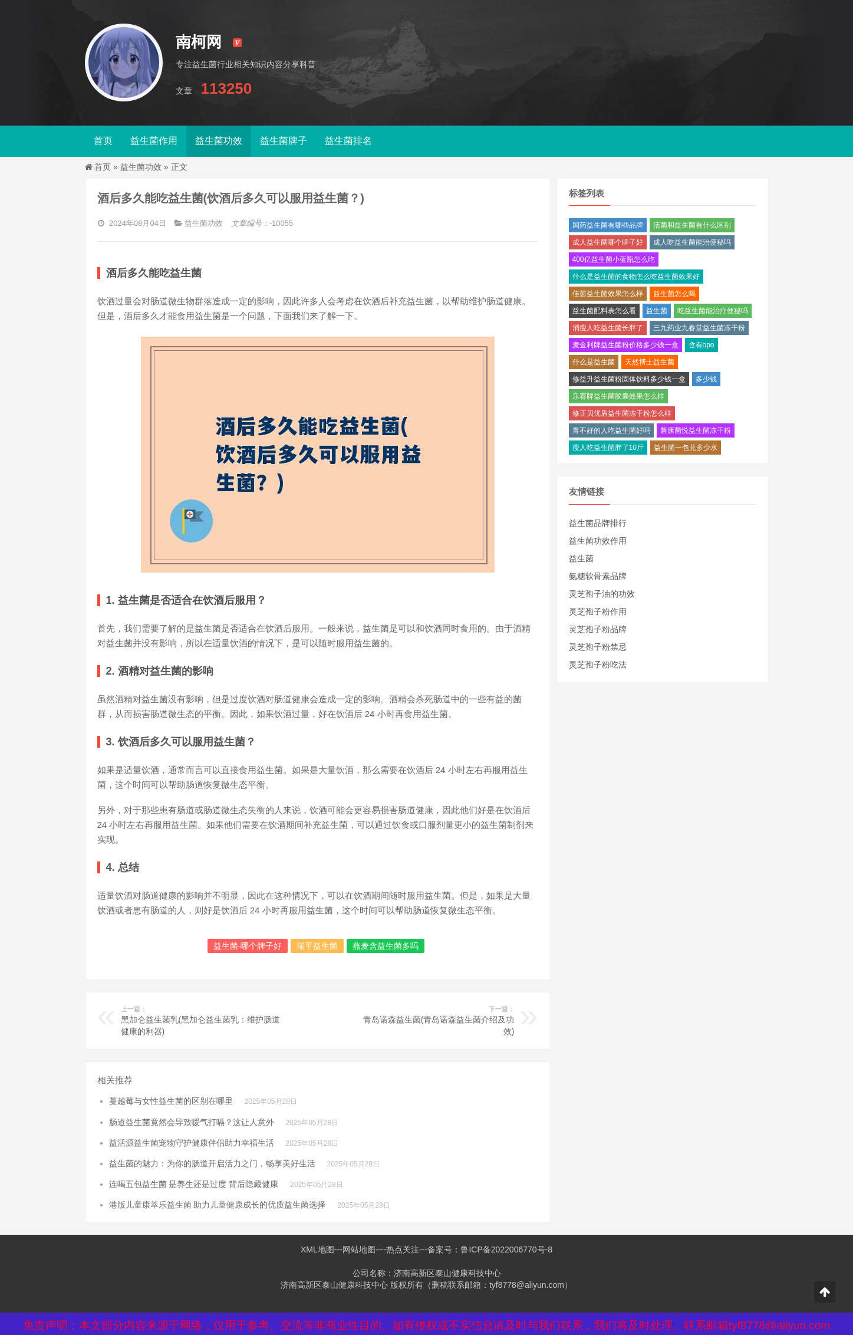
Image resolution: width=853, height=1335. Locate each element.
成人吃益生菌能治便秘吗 (692, 242)
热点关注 (402, 1249)
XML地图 (317, 1249)
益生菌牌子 (283, 141)
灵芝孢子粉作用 (598, 611)
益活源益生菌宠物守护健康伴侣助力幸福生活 (191, 1142)
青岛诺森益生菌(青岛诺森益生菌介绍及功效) (433, 1020)
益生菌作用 (153, 141)
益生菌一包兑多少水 (685, 447)
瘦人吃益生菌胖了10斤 (608, 447)
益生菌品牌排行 (598, 523)
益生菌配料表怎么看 (604, 311)
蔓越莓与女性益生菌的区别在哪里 (171, 1101)
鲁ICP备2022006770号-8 (506, 1249)
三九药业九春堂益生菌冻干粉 (699, 328)
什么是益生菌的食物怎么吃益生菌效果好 (636, 276)
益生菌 (656, 311)
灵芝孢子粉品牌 (598, 629)
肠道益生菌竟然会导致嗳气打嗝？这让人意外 (191, 1122)
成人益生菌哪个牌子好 (607, 242)
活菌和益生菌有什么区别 (692, 225)
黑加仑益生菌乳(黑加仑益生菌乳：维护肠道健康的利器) (201, 1020)
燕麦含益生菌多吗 (386, 946)
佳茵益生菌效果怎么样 (607, 294)
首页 (103, 141)
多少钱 (706, 379)
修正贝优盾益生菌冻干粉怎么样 (621, 413)
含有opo (701, 345)
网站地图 (359, 1249)
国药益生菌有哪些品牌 (607, 225)
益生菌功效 (218, 141)
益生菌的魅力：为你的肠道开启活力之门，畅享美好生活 (212, 1163)
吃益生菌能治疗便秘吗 (712, 311)
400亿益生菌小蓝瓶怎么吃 (613, 259)
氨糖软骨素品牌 (598, 576)
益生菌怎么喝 (674, 294)
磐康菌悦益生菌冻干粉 (695, 430)
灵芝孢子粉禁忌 (598, 647)
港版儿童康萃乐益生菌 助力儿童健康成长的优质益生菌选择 (217, 1204)
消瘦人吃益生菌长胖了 (607, 328)
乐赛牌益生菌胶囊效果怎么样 (618, 396)
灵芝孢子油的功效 (602, 594)
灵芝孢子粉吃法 (598, 664)
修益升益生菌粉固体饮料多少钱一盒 (629, 379)
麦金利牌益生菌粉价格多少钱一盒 (625, 345)
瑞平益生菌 (317, 946)
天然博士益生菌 (649, 362)
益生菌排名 (348, 141)
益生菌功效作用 (598, 540)
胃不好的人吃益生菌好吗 (611, 430)
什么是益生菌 (593, 362)
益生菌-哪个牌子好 (247, 946)
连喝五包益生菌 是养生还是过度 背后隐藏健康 (194, 1184)
